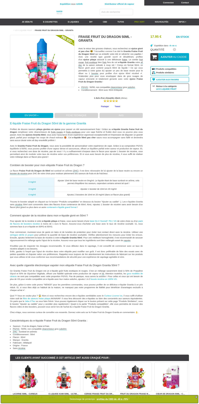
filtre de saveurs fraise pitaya (36, 298)
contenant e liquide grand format (62, 207)
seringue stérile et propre (22, 235)
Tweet (117, 106)
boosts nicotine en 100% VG (104, 279)
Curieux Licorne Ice (113, 295)
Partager (105, 106)
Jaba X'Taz (30, 301)
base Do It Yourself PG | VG (103, 221)
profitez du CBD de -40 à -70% (112, 399)
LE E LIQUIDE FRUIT (23, 30)
